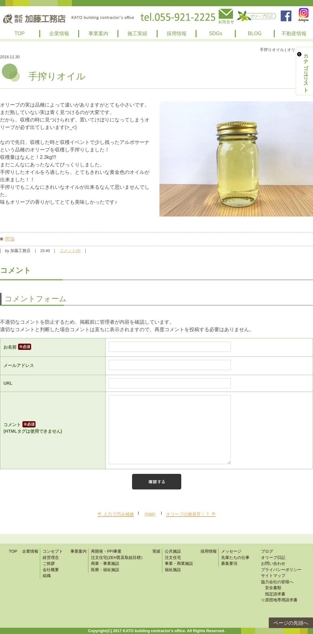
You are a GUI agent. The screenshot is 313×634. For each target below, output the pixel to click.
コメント (52, 428)
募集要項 (229, 563)
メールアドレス (18, 365)
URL (7, 383)
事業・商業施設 (179, 563)
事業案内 (98, 33)
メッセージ (231, 551)
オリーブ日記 (273, 557)
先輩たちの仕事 (235, 557)
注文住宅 (173, 557)
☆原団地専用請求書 (279, 600)
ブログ (267, 551)
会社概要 (51, 569)
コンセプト (53, 551)
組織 (47, 575)
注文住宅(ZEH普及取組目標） (118, 557)
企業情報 (59, 33)
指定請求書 (273, 594)
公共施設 (173, 551)
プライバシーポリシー (281, 569)
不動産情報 (294, 33)
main (150, 514)
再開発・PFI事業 (106, 551)
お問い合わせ (273, 563)
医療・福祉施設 (105, 569)
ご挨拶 (49, 563)
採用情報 (177, 33)
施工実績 (137, 33)
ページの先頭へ (290, 623)
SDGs (215, 33)
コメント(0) (69, 251)
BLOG (255, 33)
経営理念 (51, 557)
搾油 (10, 238)
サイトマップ (273, 575)
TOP (20, 33)
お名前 (17, 347)
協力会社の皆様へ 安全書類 (277, 584)
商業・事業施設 (105, 563)
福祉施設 (173, 569)
